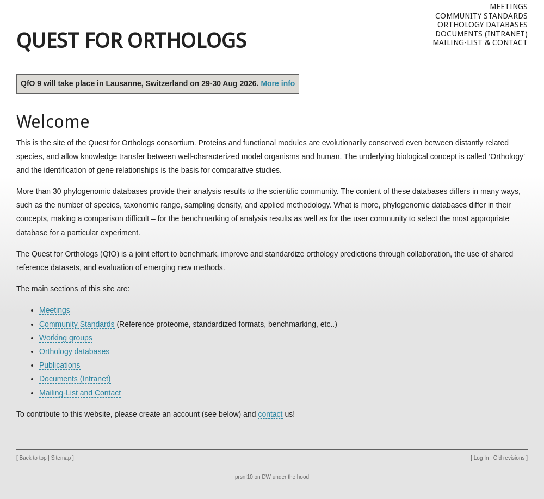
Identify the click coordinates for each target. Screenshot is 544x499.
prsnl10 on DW (253, 477)
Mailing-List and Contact (80, 392)
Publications (60, 365)
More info (278, 83)
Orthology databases (482, 24)
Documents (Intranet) (481, 33)
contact (270, 414)
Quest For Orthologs (131, 41)
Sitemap (61, 458)
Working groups (65, 337)
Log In (481, 458)
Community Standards (481, 15)
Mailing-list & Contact (480, 42)
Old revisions (509, 458)
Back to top (33, 458)
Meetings (509, 6)
